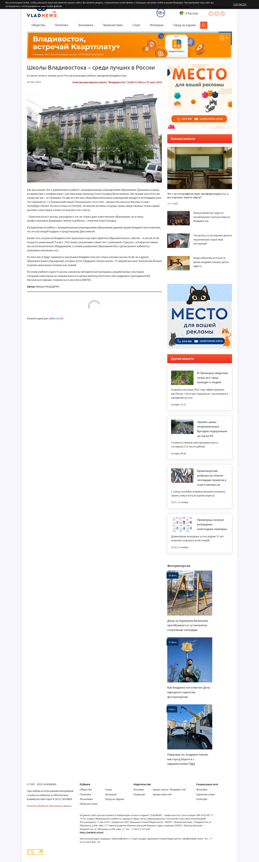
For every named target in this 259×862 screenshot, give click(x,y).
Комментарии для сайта (45, 318)
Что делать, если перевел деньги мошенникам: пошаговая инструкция (212, 239)
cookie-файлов (54, 6)
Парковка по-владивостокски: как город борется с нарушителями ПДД (187, 758)
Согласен (239, 4)
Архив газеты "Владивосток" (170, 789)
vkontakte (202, 789)
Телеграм (201, 799)
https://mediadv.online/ (92, 832)
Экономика (85, 25)
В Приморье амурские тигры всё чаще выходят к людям (212, 377)
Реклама (138, 789)
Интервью (157, 25)
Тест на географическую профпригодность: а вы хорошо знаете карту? (197, 195)
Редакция (139, 794)
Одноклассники (216, 13)
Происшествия (113, 25)
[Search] (203, 25)
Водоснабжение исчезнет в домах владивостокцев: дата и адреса (211, 262)
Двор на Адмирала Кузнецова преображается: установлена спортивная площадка (187, 625)
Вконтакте (210, 13)
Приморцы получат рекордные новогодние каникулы (212, 524)
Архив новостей (162, 794)
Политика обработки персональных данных (49, 806)
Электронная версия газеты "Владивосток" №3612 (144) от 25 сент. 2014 (117, 82)
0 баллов (191, 13)
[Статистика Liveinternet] (35, 852)
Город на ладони (184, 25)
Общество (38, 25)
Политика (61, 25)
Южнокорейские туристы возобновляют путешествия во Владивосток (211, 216)
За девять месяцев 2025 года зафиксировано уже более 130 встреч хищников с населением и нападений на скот (199, 393)
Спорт (136, 25)
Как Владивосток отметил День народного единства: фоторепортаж (188, 691)
